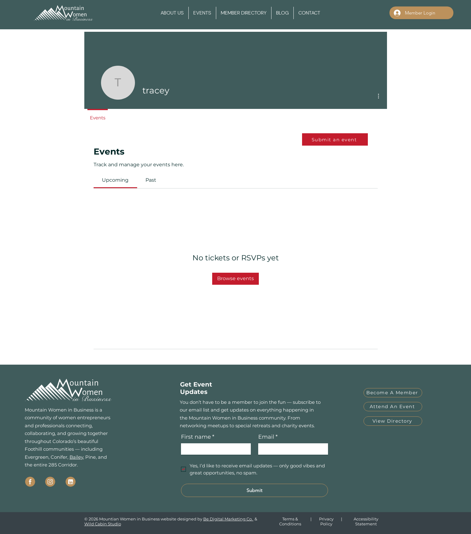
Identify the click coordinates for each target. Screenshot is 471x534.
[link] (115, 180)
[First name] (214, 449)
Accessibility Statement (366, 521)
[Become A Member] (393, 392)
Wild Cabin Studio (102, 523)
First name (197, 437)
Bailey (76, 457)
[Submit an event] (335, 139)
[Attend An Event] (393, 406)
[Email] (291, 449)
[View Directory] (393, 421)
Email (268, 437)
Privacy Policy (326, 521)
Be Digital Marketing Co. (228, 518)
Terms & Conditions (290, 521)
